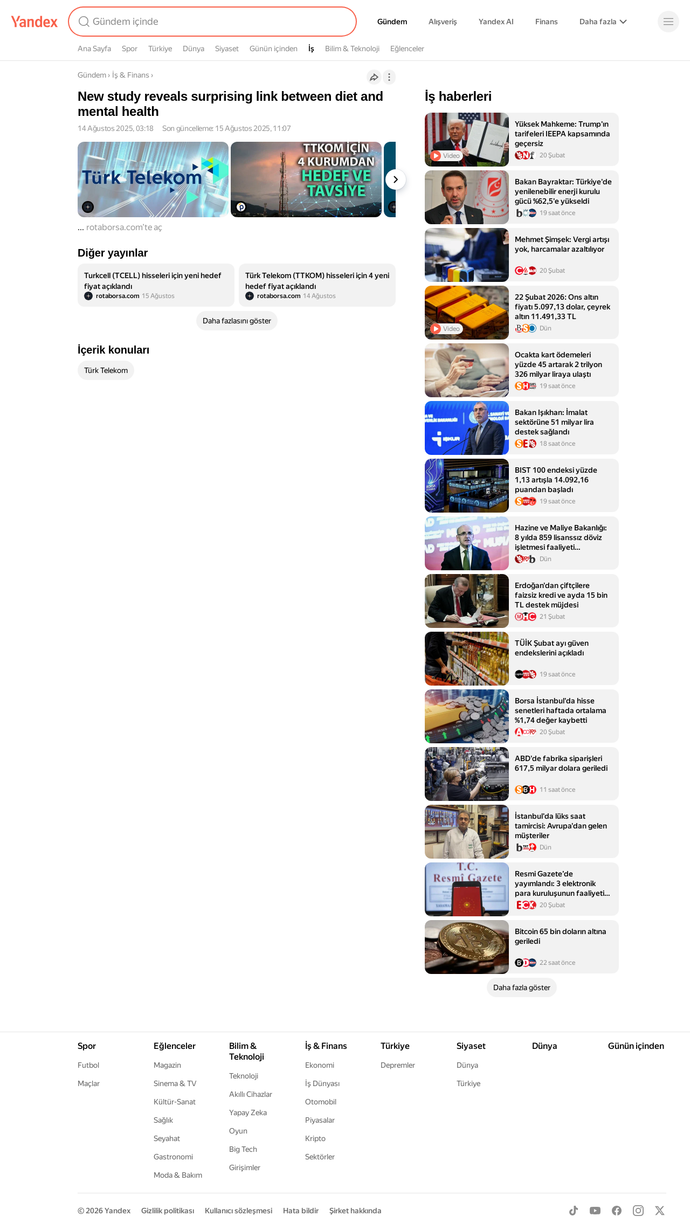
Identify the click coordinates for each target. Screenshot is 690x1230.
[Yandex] (34, 21)
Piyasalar (320, 1120)
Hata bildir (301, 1210)
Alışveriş (443, 21)
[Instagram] (638, 1210)
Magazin (167, 1065)
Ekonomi (319, 1065)
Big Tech (243, 1149)
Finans (546, 21)
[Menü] (668, 21)
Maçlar (89, 1083)
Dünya (193, 48)
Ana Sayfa (94, 48)
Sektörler (320, 1156)
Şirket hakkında (355, 1210)
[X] (660, 1210)
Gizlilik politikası (167, 1210)
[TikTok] (573, 1210)
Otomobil (320, 1101)
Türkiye (160, 48)
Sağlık (163, 1120)
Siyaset (227, 48)
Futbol (88, 1065)
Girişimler (244, 1167)
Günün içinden (274, 48)
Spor (129, 48)
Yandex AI (496, 21)
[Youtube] (595, 1210)
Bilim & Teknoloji (352, 48)
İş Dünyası (322, 1083)
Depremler (398, 1065)
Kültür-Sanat (175, 1101)
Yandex (117, 1210)
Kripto (315, 1138)
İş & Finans (130, 75)
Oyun (238, 1131)
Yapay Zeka (248, 1112)
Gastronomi (173, 1156)
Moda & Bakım (178, 1175)
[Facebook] (617, 1210)
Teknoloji (243, 1076)
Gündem (392, 21)
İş (311, 48)
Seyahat (167, 1138)
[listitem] (156, 285)
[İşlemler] (389, 77)
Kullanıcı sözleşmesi (238, 1210)
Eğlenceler (407, 48)
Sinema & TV (175, 1083)
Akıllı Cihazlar (250, 1094)
